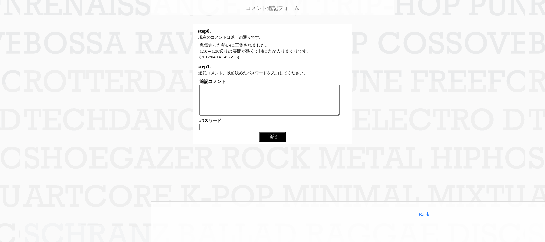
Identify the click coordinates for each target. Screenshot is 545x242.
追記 (272, 142)
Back (424, 214)
